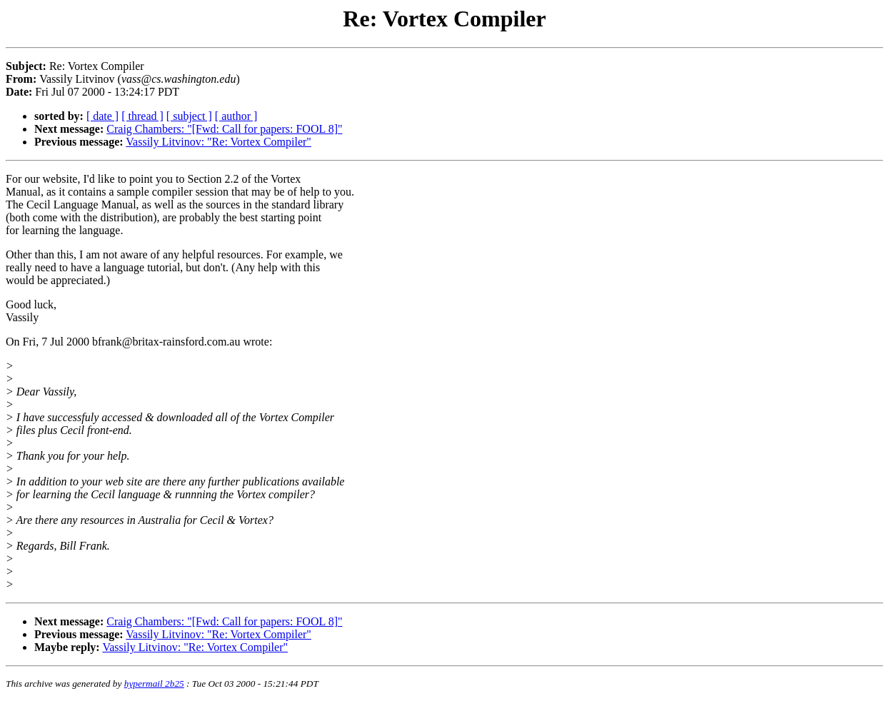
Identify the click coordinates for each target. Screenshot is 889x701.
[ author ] (236, 116)
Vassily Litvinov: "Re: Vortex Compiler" (218, 142)
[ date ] (102, 116)
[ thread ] (142, 116)
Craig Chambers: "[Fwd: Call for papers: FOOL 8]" (224, 129)
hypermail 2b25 (154, 683)
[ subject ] (189, 116)
